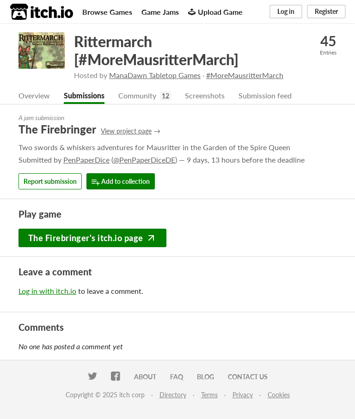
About (145, 377)
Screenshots (205, 95)
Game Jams (160, 11)
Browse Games (107, 11)
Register (326, 11)
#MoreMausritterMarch (244, 75)
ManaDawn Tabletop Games (155, 75)
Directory (172, 395)
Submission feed (265, 95)
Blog (205, 377)
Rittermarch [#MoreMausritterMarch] (156, 50)
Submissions (84, 95)
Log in (285, 11)
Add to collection (121, 181)
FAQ (176, 377)
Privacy (243, 395)
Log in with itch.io (47, 290)
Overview (34, 95)
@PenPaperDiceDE (144, 159)
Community (137, 95)
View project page (126, 131)
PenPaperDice (86, 159)
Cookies (279, 395)
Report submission (50, 181)
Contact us (248, 377)
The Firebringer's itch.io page (92, 237)
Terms (209, 395)
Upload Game (215, 11)
